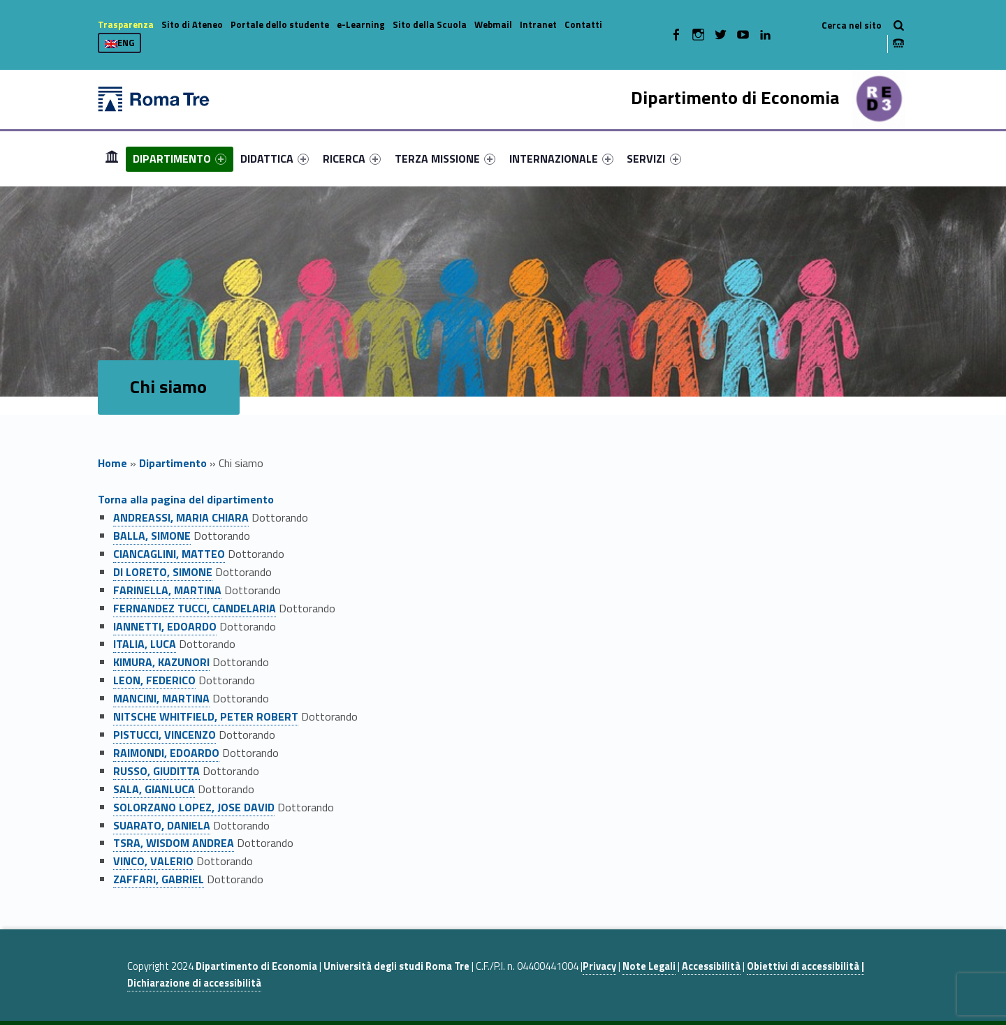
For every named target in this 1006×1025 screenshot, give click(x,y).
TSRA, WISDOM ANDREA (173, 842)
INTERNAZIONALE (561, 158)
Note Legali (649, 966)
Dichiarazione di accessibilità (194, 983)
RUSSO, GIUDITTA (156, 770)
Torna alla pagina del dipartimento (186, 499)
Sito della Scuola (430, 24)
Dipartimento (173, 463)
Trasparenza (126, 24)
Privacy (599, 966)
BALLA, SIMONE (152, 535)
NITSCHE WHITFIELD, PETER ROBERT (205, 716)
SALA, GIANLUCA (154, 789)
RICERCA (352, 158)
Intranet (538, 24)
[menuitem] (112, 158)
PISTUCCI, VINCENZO (164, 734)
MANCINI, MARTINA (161, 698)
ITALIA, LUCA (144, 643)
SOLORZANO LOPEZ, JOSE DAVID (194, 807)
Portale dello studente (280, 24)
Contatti (583, 24)
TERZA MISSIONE (445, 158)
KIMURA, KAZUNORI (161, 662)
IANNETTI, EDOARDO (165, 626)
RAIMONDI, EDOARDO (166, 752)
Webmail (493, 24)
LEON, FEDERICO (154, 680)
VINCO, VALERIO (153, 861)
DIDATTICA (274, 158)
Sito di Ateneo (192, 24)
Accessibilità (711, 966)
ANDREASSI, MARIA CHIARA (181, 517)
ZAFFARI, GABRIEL (158, 879)
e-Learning (361, 24)
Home (112, 158)
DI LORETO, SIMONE (162, 571)
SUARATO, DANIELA (161, 825)
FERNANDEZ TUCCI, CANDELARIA (194, 608)
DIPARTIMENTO (179, 158)
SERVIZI (653, 158)
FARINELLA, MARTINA (167, 590)
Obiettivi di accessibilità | (805, 966)
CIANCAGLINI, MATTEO (169, 553)
